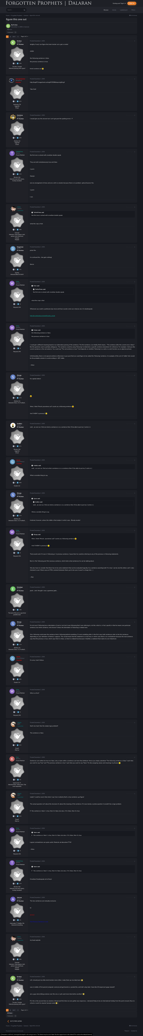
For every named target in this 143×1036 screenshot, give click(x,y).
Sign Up (131, 3)
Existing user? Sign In (119, 3)
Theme (127, 1031)
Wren (17, 281)
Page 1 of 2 (24, 36)
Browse (106, 10)
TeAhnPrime (19, 152)
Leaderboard (123, 10)
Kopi (17, 757)
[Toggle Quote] (32, 212)
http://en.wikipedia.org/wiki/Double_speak (42, 316)
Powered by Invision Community (14, 1031)
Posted (37, 41)
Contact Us (134, 1031)
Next (14, 36)
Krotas (15, 25)
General (26, 27)
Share (9, 29)
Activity (114, 10)
